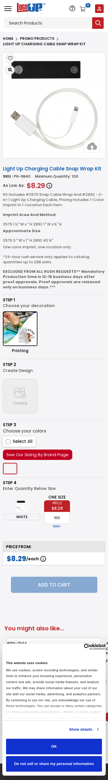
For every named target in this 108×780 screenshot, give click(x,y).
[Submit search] (98, 23)
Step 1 (9, 300)
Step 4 (9, 482)
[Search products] (48, 23)
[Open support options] (72, 8)
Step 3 (9, 424)
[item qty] (57, 518)
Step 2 (9, 364)
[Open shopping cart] (85, 8)
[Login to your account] (99, 8)
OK (54, 746)
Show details (80, 729)
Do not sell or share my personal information (54, 764)
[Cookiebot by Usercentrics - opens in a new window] (80, 647)
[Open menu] (8, 8)
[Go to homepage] (30, 8)
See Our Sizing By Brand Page (37, 455)
